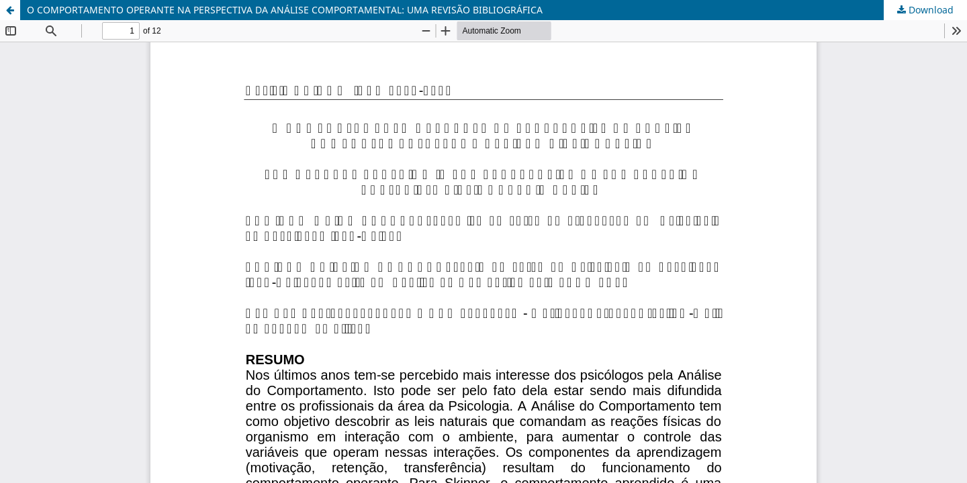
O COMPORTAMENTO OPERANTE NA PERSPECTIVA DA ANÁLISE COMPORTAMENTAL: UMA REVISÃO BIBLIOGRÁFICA (285, 9)
